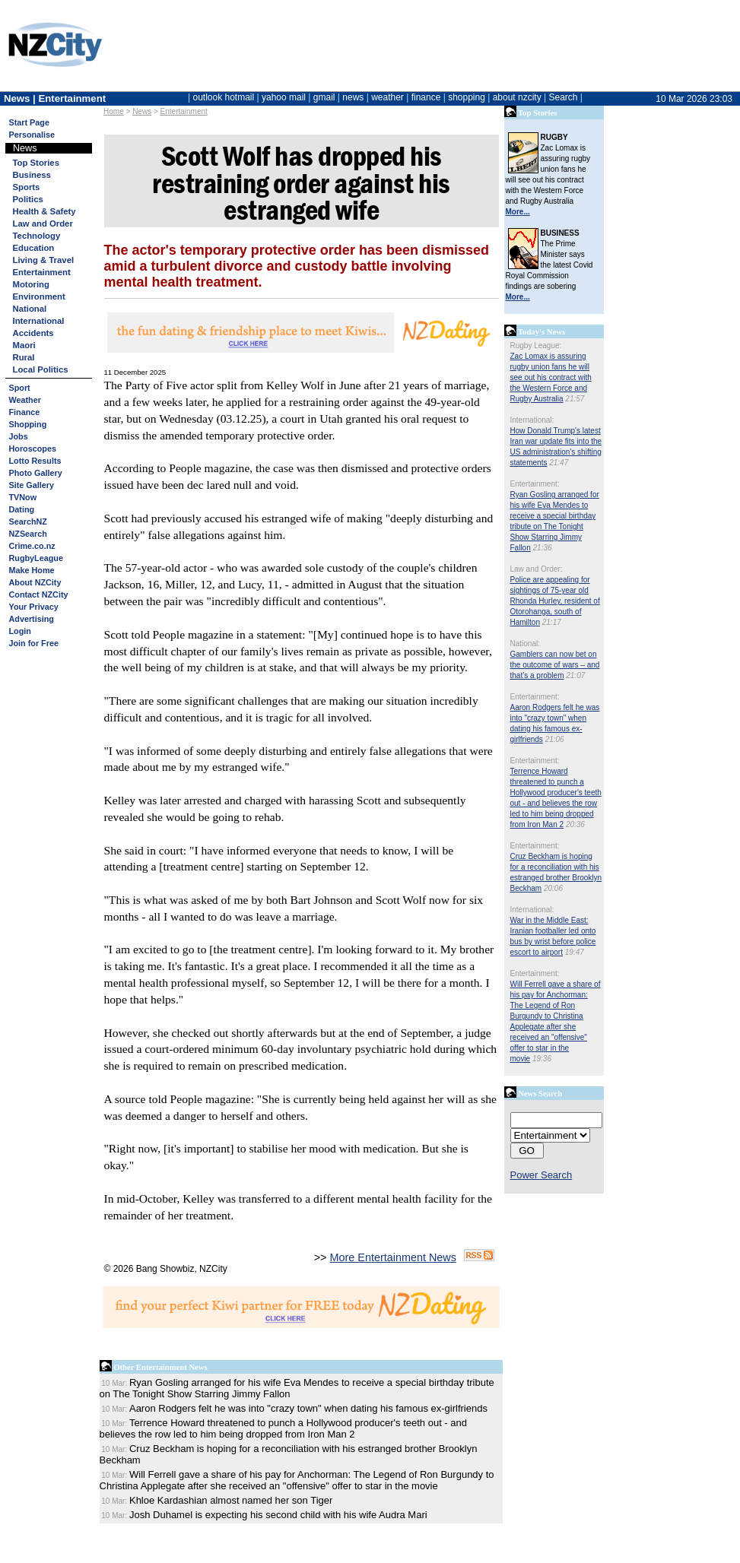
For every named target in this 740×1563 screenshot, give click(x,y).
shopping (466, 97)
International (39, 320)
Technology (37, 235)
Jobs (18, 436)
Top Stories (36, 162)
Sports (26, 187)
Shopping (28, 424)
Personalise (32, 134)
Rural (24, 357)
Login (20, 631)
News (141, 111)
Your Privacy (34, 606)
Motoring (31, 284)
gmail (324, 97)
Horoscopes (32, 448)
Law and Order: (536, 569)
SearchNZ (28, 521)
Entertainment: (535, 484)
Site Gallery (31, 485)
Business (32, 174)
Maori (24, 345)
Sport (19, 387)
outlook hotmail (223, 97)
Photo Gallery (35, 472)
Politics (28, 199)
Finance (24, 412)
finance (426, 97)
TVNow (23, 497)
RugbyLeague (36, 558)
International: (532, 420)
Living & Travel (44, 260)
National (30, 308)
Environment (39, 296)
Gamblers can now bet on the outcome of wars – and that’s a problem (555, 665)
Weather (25, 399)
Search (562, 97)
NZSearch (28, 533)
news (353, 97)
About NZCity (35, 582)
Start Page (29, 122)
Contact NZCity (38, 594)
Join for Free (34, 643)
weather (387, 97)
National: (525, 643)
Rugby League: (536, 345)
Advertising (31, 618)
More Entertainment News (393, 1257)
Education (34, 247)
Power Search (541, 1175)
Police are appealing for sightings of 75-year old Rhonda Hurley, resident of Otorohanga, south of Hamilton (555, 600)
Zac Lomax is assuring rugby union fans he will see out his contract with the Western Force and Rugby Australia (551, 377)
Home (113, 111)
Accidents (33, 333)
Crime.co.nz (32, 545)
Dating (22, 509)
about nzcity (517, 97)
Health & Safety (44, 211)
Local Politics (40, 369)
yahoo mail (284, 97)
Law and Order (43, 223)
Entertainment (184, 111)
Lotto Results (35, 460)
